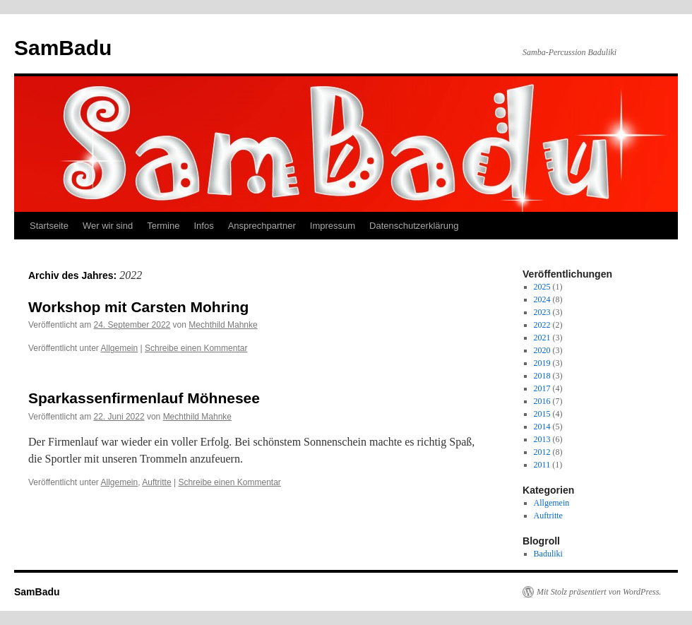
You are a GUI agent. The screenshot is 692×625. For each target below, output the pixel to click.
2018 (542, 376)
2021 (542, 338)
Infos (203, 225)
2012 (542, 452)
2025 (542, 287)
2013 (542, 439)
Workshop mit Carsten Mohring (138, 307)
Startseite (49, 225)
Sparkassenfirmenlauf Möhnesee (144, 398)
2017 (542, 388)
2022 (542, 325)
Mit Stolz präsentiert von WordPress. (599, 592)
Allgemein (119, 348)
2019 (542, 363)
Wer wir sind (108, 225)
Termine (163, 225)
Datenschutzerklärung (413, 225)
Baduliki (548, 554)
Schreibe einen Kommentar (196, 348)
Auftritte (156, 482)
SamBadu (63, 47)
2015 (542, 414)
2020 (542, 350)
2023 (542, 312)
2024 (542, 299)
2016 (542, 401)
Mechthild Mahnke (223, 325)
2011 (542, 465)
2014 (542, 426)
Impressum (332, 225)
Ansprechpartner (262, 225)
